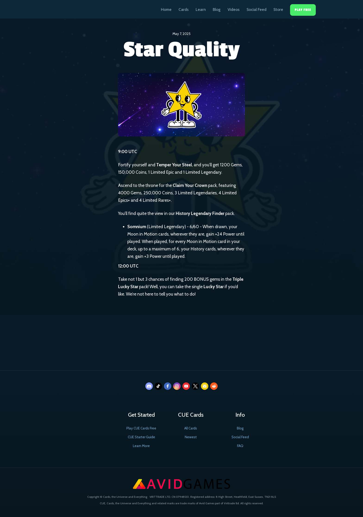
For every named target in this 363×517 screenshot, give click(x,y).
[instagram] (177, 386)
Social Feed (256, 9)
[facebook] (167, 386)
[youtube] (186, 386)
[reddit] (214, 386)
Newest (191, 437)
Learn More (141, 446)
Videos (234, 9)
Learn (201, 9)
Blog (217, 9)
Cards (183, 9)
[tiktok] (158, 386)
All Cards (190, 428)
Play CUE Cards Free (141, 428)
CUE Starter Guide (141, 437)
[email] (204, 386)
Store (278, 9)
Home (166, 9)
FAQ (240, 446)
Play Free (303, 10)
